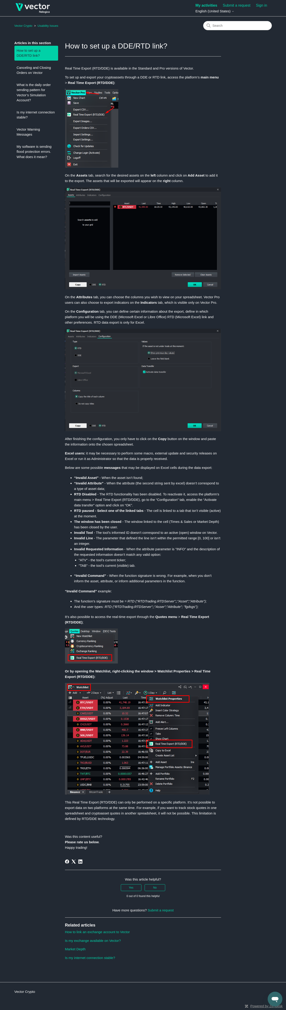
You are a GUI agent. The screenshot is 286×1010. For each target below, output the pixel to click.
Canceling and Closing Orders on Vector (34, 70)
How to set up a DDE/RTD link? (28, 53)
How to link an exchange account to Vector (97, 932)
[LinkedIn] (80, 862)
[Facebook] (67, 862)
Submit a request (236, 5)
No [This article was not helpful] (154, 887)
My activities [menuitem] (206, 5)
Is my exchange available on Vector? (93, 941)
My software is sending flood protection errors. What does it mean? (34, 152)
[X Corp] (74, 862)
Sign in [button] (261, 5)
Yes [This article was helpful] (131, 887)
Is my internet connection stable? (36, 114)
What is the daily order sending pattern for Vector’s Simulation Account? (34, 92)
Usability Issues (48, 25)
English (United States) (214, 11)
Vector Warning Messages (28, 132)
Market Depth (75, 949)
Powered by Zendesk (266, 1006)
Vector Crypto (23, 25)
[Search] (237, 25)
